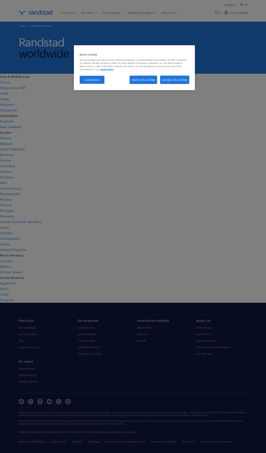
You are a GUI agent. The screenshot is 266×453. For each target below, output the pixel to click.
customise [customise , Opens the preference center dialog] (92, 79)
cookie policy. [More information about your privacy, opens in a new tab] (107, 69)
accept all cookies (174, 79)
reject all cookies (143, 79)
